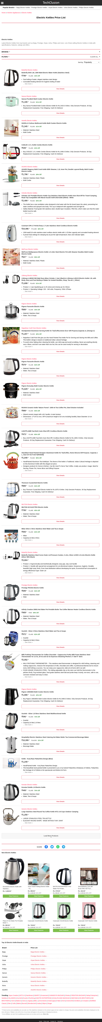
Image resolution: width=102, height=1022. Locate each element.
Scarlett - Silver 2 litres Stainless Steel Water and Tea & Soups (44, 631)
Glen (9, 1003)
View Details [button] (60, 89)
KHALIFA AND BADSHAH (61, 998)
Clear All (94, 57)
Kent (63, 1001)
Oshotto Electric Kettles (29, 193)
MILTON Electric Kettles (29, 504)
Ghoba (67, 995)
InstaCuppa (51, 1001)
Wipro (44, 1003)
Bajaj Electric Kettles (23, 7)
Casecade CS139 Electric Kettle (38, 921)
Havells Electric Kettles (29, 120)
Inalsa (39, 1003)
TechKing (32, 998)
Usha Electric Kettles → (39, 964)
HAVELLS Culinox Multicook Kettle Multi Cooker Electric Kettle (44, 123)
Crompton (85, 1001)
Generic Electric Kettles (29, 809)
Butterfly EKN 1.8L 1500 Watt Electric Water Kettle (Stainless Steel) (45, 73)
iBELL (36, 1001)
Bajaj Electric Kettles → (38, 952)
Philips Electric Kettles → (39, 969)
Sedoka (4, 998)
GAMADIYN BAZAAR (56, 995)
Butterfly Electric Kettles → (40, 981)
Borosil (24, 1003)
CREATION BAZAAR (78, 995)
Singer (50, 1003)
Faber (59, 1001)
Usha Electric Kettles (71, 7)
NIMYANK (74, 998)
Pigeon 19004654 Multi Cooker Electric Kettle (38, 692)
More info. (46, 1014)
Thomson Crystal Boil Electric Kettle (35, 483)
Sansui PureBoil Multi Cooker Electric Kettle (37, 99)
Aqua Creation (13, 995)
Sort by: (80, 62)
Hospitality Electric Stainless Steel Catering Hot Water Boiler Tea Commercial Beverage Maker (55, 737)
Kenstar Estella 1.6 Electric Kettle (33, 787)
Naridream (29, 995)
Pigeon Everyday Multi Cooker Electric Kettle (38, 386)
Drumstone (42, 1001)
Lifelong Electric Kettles (29, 275)
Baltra (19, 1003)
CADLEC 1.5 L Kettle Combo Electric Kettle (37, 145)
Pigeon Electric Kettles (29, 304)
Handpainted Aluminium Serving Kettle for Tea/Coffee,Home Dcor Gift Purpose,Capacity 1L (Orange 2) (58, 331)
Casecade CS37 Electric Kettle (87, 921)
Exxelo (25, 998)
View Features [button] (13, 896)
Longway (30, 1001)
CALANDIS (12, 998)
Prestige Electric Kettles (39, 7)
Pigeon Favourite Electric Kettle (33, 306)
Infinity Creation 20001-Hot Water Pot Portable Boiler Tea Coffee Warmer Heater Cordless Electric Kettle (59, 609)
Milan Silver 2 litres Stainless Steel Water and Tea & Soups (42, 529)
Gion (23, 1001)
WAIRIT (37, 995)
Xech (13, 1001)
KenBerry (77, 1001)
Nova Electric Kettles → (39, 985)
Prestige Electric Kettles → (40, 956)
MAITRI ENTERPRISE (43, 998)
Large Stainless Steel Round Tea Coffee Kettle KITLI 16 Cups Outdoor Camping (50, 812)
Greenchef (69, 1001)
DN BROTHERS (84, 998)
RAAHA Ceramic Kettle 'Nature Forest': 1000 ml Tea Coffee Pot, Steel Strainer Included (52, 407)
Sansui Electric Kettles (29, 96)
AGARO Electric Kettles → (39, 990)
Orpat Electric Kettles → (39, 960)
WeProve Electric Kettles (30, 249)
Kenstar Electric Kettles (29, 784)
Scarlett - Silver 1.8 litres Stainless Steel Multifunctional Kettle (44, 713)
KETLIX (22, 995)
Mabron (18, 1001)
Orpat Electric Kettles (55, 7)
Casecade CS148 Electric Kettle (63, 921)
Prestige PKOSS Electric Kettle (33, 588)
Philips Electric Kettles (86, 7)
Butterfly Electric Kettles (29, 70)
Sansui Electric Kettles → (39, 973)
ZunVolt (19, 998)
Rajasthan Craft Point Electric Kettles (34, 328)
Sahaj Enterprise (91, 995)
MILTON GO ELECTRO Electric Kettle (35, 507)
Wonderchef (32, 1003)
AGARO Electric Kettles (29, 167)
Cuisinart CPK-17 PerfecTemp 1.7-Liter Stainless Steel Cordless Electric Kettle (49, 226)
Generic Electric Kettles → (39, 977)
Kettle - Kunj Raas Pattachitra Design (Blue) (37, 759)
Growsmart (44, 995)
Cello (14, 1003)
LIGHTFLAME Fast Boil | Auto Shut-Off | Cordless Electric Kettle (44, 431)
